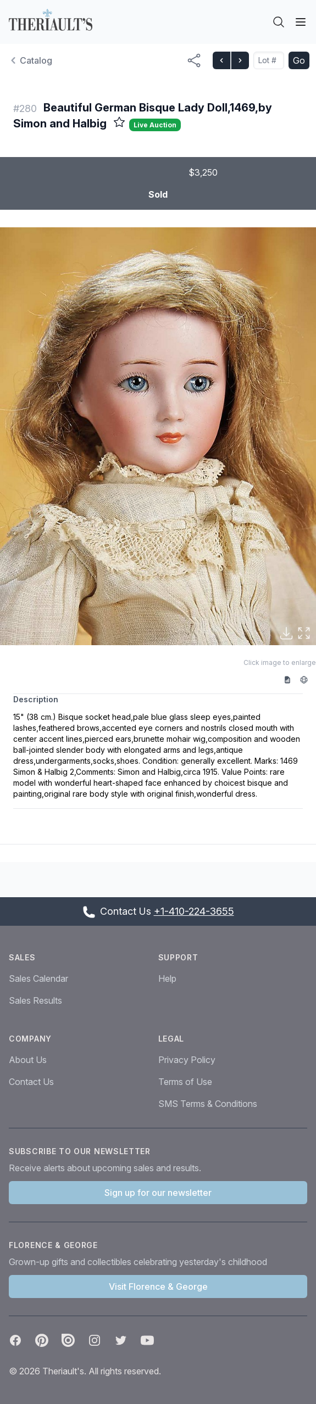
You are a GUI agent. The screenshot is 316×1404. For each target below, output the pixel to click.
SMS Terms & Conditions (207, 1103)
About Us (28, 1059)
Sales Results (35, 1000)
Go (299, 60)
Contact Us (31, 1081)
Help (167, 978)
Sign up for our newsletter (158, 1192)
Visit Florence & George (158, 1286)
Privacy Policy (186, 1059)
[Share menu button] (194, 60)
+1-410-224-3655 (194, 911)
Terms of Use (185, 1081)
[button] (158, 436)
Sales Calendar (38, 978)
